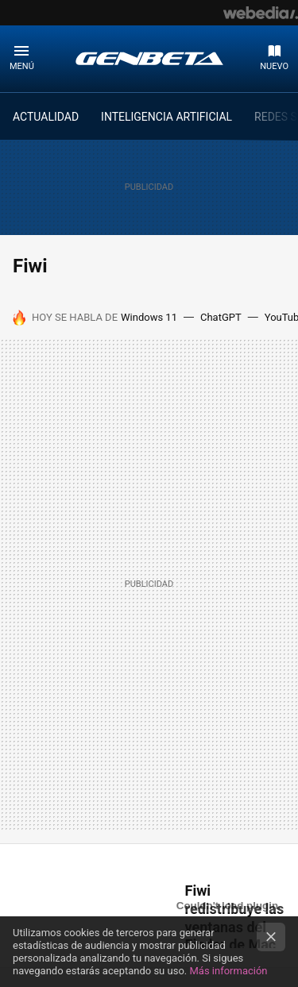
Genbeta (149, 58)
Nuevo (274, 66)
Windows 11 (149, 317)
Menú (22, 66)
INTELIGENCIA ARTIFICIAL (166, 116)
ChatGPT (221, 317)
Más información (228, 971)
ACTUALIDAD (46, 116)
